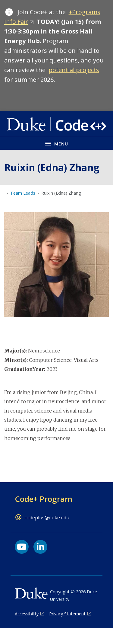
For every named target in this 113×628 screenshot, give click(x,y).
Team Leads (22, 193)
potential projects (74, 70)
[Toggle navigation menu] (56, 143)
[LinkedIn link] (40, 547)
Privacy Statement (67, 614)
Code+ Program (43, 498)
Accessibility (27, 614)
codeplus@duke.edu (46, 517)
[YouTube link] (22, 547)
